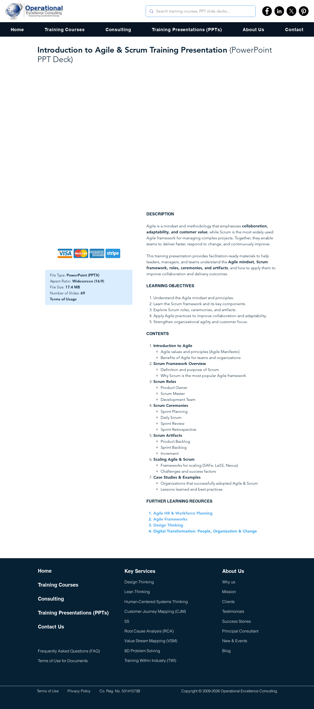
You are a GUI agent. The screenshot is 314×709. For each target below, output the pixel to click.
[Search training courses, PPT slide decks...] (200, 11)
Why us (228, 581)
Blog (226, 650)
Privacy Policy (79, 691)
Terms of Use (48, 691)
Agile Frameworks (170, 519)
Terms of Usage (63, 299)
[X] (291, 11)
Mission (229, 591)
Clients (228, 601)
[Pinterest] (304, 11)
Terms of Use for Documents (63, 660)
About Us (233, 571)
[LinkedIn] (279, 11)
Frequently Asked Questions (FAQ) (69, 650)
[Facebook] (267, 11)
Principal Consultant (240, 630)
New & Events (234, 640)
